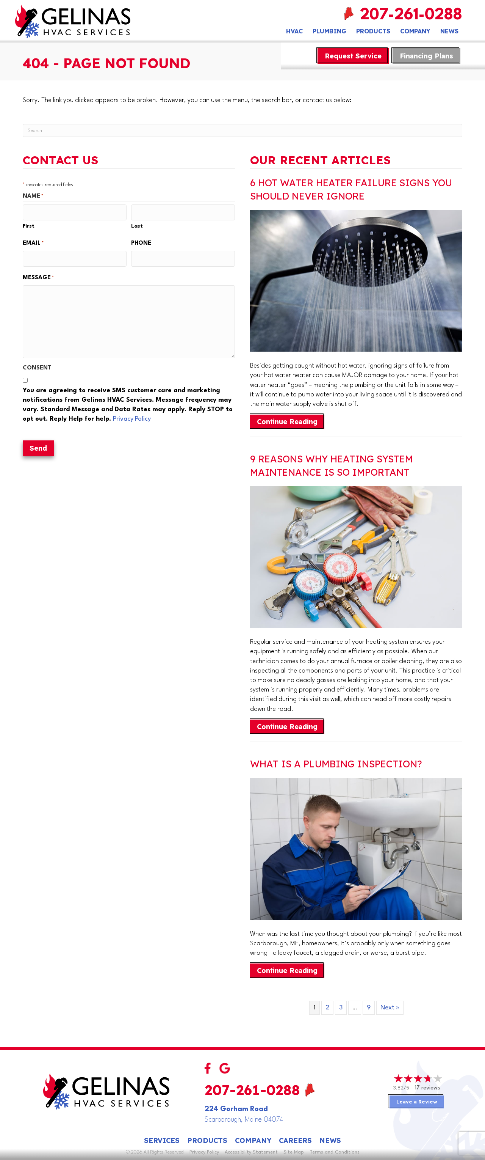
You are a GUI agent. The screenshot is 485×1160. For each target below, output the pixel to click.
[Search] (242, 130)
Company (415, 31)
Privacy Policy (132, 417)
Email (33, 242)
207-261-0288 (411, 15)
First (28, 225)
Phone (141, 242)
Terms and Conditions (335, 1152)
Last (137, 225)
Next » (389, 1007)
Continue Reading (290, 421)
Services (162, 1140)
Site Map (293, 1152)
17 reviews (427, 1088)
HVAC (294, 31)
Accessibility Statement (251, 1152)
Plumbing (329, 31)
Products (373, 31)
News (449, 31)
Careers (295, 1140)
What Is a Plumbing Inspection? (336, 764)
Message (38, 276)
